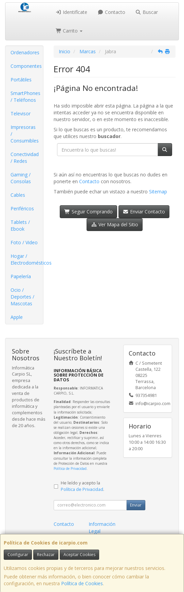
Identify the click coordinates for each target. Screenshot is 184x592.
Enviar (136, 505)
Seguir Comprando (88, 211)
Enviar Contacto (144, 211)
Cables (18, 195)
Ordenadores (25, 52)
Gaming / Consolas (21, 178)
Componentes (26, 66)
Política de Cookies (82, 583)
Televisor (21, 113)
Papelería (21, 276)
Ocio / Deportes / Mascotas (22, 297)
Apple (17, 317)
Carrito (69, 30)
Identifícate (72, 12)
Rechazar (46, 554)
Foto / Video (24, 242)
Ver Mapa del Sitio (114, 224)
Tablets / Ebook (20, 225)
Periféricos (22, 208)
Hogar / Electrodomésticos (27, 259)
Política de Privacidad (70, 468)
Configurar (17, 554)
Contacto (111, 12)
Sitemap (158, 191)
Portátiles (21, 79)
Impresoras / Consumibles (25, 134)
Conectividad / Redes (25, 157)
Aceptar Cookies (79, 554)
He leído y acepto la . (82, 486)
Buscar (146, 12)
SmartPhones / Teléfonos (25, 96)
